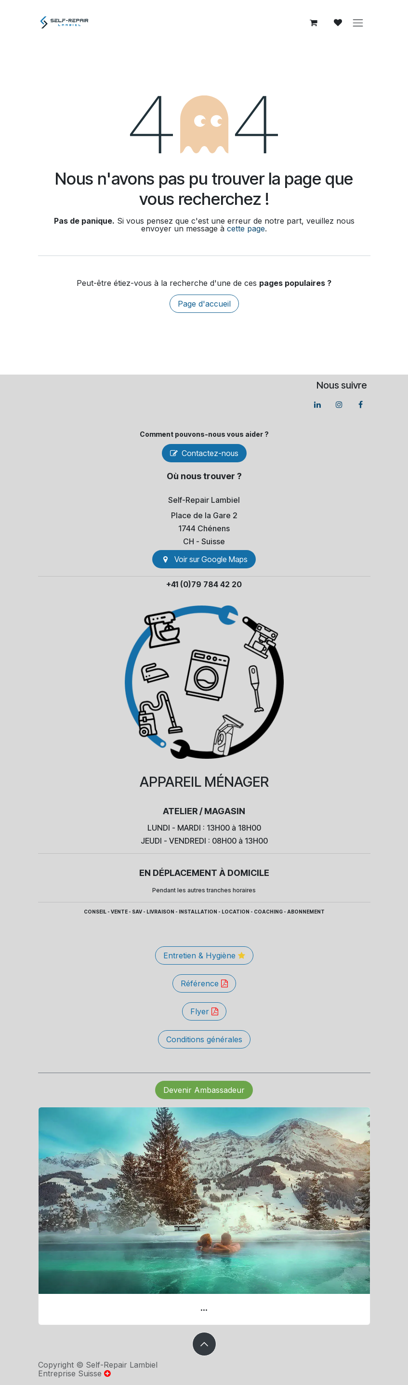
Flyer (204, 1011)
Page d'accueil (204, 304)
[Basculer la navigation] (358, 23)
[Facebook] (360, 404)
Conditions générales (204, 1039)
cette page (246, 228)
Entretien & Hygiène (204, 955)
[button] (204, 1344)
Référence (204, 983)
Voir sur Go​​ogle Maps (204, 559)
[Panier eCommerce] (313, 23)
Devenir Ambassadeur (204, 1090)
